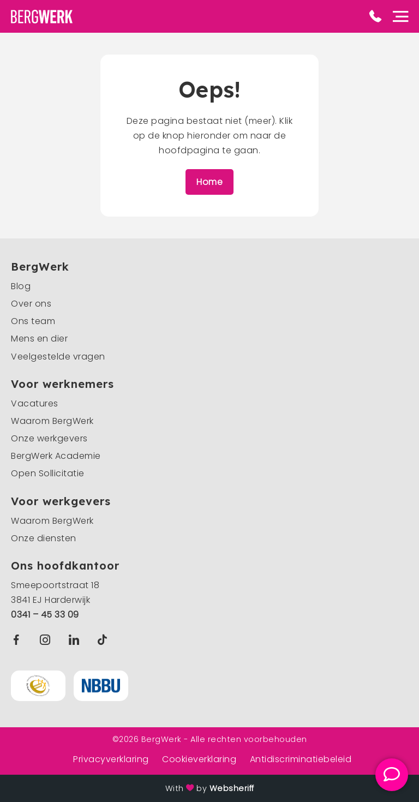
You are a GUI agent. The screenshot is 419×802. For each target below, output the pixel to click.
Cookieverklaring (199, 759)
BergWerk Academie (56, 456)
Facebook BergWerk (18, 639)
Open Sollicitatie (48, 473)
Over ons (31, 303)
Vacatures (34, 403)
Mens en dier (39, 338)
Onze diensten (43, 538)
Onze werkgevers (49, 438)
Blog (21, 286)
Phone (375, 16)
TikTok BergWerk (104, 639)
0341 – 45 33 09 (45, 614)
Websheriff (232, 788)
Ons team (33, 321)
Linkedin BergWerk (76, 639)
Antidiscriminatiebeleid (301, 759)
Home (209, 182)
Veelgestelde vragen (58, 356)
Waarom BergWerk (52, 421)
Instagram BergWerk (48, 639)
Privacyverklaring (111, 759)
